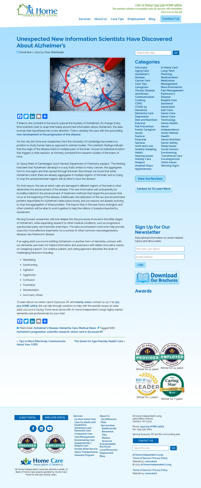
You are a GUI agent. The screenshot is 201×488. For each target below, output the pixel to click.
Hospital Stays (144, 165)
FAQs (103, 422)
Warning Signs (170, 165)
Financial (140, 139)
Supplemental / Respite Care (83, 444)
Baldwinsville (109, 428)
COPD (138, 103)
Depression (142, 116)
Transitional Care (171, 155)
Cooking (140, 100)
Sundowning (169, 152)
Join (140, 264)
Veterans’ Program (84, 455)
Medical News (87, 328)
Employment (136, 19)
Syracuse (107, 441)
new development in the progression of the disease (48, 134)
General (140, 142)
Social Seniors (169, 149)
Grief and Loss (144, 145)
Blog (152, 19)
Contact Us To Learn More (153, 188)
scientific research (58, 331)
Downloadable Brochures (108, 445)
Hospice (140, 162)
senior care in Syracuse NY (87, 331)
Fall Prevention (144, 126)
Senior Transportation (86, 452)
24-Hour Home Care (85, 419)
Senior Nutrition (170, 139)
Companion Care (83, 434)
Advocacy (141, 67)
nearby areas (83, 302)
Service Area (107, 425)
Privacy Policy (160, 458)
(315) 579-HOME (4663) (168, 5)
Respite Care (169, 100)
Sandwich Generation (168, 105)
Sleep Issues (168, 145)
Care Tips (117, 19)
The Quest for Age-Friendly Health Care (98, 341)
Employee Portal (55, 417)
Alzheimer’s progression (31, 331)
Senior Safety (169, 142)
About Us (100, 19)
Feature (140, 136)
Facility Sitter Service (86, 449)
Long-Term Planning (167, 72)
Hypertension (143, 168)
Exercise (140, 123)
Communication (144, 96)
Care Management (84, 437)
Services (85, 19)
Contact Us (170, 19)
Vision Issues (169, 162)
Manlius (106, 438)
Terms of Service (142, 458)
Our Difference (108, 419)
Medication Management (169, 82)
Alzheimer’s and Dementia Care (82, 429)
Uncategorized (170, 159)
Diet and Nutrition (146, 119)
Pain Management (172, 90)
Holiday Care (143, 159)
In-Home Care (169, 67)
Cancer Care (142, 80)
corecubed (151, 461)
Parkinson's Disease (168, 95)
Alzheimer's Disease (46, 328)
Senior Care (168, 113)
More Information (171, 87)
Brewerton (107, 431)
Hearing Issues (144, 155)
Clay (104, 434)
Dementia (141, 110)
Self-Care (167, 110)
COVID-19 (141, 106)
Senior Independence (170, 128)
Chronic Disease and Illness (145, 92)
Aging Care (142, 70)
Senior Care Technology (168, 118)
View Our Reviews (150, 178)
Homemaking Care (84, 440)
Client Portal (27, 417)
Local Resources (108, 450)
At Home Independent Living (148, 455)
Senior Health (169, 123)
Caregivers (141, 87)
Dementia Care (68, 328)
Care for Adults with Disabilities (85, 423)
